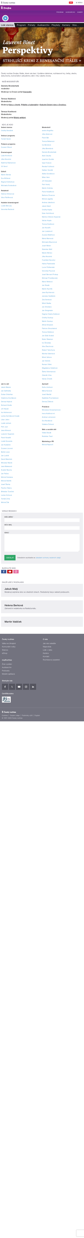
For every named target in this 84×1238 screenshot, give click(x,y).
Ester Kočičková (48, 485)
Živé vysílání (7, 1074)
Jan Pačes (5, 745)
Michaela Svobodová (8, 457)
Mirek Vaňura (47, 629)
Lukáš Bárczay (6, 477)
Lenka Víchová (6, 767)
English (37, 1125)
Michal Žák (5, 774)
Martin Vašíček (13, 1031)
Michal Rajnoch (47, 716)
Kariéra (46, 1063)
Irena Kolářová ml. (48, 685)
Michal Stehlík (6, 753)
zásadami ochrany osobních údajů (48, 829)
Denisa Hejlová (6, 673)
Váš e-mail (8, 796)
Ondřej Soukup (47, 589)
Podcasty (6, 1080)
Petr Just (4, 699)
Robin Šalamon (47, 611)
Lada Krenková (6, 427)
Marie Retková (47, 553)
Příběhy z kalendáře (29, 295)
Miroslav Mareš (6, 735)
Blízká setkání (20, 389)
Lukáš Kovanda (6, 713)
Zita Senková (47, 571)
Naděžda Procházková (50, 670)
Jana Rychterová (48, 564)
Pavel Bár (45, 409)
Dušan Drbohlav (7, 666)
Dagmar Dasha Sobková (51, 586)
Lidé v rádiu (47, 1059)
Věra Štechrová (47, 618)
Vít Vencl (4, 438)
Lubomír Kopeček (7, 706)
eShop (4, 1063)
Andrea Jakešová (48, 474)
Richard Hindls (6, 677)
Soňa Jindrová (47, 659)
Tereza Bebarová (48, 413)
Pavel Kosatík (6, 709)
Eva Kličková (5, 450)
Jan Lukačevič (47, 503)
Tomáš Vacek (6, 411)
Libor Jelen (5, 691)
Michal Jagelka (47, 471)
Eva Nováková (47, 692)
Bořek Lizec (5, 724)
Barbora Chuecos (48, 467)
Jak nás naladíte (49, 1053)
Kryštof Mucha (6, 742)
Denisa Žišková (47, 673)
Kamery (80, 12)
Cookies (5, 1125)
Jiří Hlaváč (5, 681)
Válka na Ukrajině (9, 1053)
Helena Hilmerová (7, 466)
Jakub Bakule (6, 659)
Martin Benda (6, 446)
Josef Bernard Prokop (50, 546)
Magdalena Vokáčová (49, 640)
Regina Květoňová (7, 454)
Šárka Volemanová (48, 643)
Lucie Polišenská (48, 539)
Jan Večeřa (46, 633)
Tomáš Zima (5, 771)
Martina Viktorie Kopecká (51, 489)
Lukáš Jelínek (6, 695)
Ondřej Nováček (7, 402)
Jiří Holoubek (47, 453)
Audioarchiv (70, 12)
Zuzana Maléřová (48, 507)
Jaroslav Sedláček (48, 568)
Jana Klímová (6, 702)
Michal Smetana (7, 749)
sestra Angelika (47, 402)
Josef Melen (46, 517)
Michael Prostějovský (50, 550)
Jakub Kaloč (46, 478)
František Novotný (48, 532)
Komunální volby (8, 1056)
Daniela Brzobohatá (10, 194)
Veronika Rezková (7, 481)
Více (75, 25)
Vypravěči (27, 201)
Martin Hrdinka (47, 460)
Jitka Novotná (6, 431)
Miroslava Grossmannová (51, 682)
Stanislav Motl (47, 521)
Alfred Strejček (47, 597)
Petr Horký (46, 456)
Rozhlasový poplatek (51, 1069)
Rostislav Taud (47, 708)
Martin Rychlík (47, 561)
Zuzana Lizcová (7, 720)
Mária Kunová (47, 663)
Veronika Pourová (48, 543)
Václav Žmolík (47, 651)
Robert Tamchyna (48, 622)
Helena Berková (14, 968)
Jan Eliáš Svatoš (48, 607)
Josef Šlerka (5, 756)
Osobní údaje (15, 1125)
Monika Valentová (48, 625)
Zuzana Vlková (6, 419)
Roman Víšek (47, 636)
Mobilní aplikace (8, 1083)
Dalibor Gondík (47, 442)
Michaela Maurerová (49, 514)
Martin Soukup (47, 593)
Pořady (31, 25)
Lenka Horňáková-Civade (10, 688)
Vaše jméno (9, 789)
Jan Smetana (46, 579)
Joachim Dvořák (48, 431)
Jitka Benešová (47, 420)
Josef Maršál (46, 666)
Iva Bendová (46, 417)
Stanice (5, 1059)
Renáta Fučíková (48, 438)
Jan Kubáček (5, 717)
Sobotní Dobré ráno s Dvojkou (53, 295)
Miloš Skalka (46, 575)
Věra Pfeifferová (7, 469)
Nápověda (47, 1056)
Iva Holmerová (6, 684)
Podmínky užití (27, 1125)
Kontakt (46, 1066)
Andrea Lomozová (48, 689)
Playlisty (56, 25)
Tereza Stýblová (8, 289)
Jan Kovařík (46, 499)
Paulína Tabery (6, 760)
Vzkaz (7, 804)
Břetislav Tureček (7, 763)
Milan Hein (46, 449)
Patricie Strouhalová (49, 600)
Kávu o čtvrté (14, 295)
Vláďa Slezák (46, 704)
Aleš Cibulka (46, 427)
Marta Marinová (47, 510)
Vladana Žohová (48, 696)
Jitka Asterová (47, 406)
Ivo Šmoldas (46, 615)
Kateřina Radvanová (8, 435)
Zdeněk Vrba (46, 647)
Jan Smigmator (47, 582)
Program (59, 12)
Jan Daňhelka (6, 663)
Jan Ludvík (5, 727)
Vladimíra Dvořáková (8, 670)
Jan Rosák (45, 557)
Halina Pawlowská (48, 535)
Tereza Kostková (8, 383)
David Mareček (6, 731)
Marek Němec (47, 525)
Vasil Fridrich (47, 435)
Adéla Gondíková (48, 445)
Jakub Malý (11, 906)
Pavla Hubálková (48, 463)
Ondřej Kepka (47, 481)
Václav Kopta (46, 492)
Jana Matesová (6, 738)
